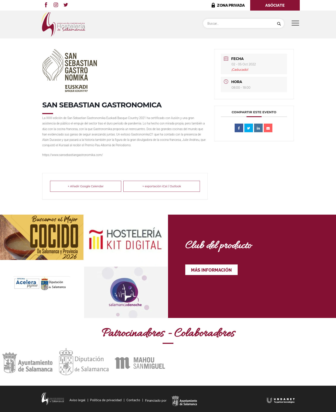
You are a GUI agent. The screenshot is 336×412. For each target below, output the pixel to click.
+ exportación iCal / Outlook (161, 186)
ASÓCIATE (275, 5)
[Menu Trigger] (295, 23)
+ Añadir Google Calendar (86, 186)
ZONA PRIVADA (231, 5)
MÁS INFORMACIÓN (211, 270)
